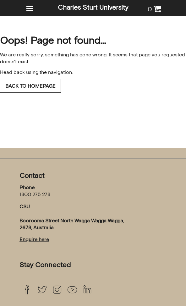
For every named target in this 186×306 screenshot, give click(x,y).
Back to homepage (30, 86)
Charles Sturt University (93, 7)
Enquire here (34, 239)
